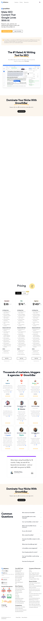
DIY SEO (16, 593)
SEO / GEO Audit (18, 579)
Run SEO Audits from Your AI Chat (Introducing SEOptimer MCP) (34, 591)
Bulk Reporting (18, 571)
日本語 (40, 576)
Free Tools (17, 595)
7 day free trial (32, 286)
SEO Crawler (17, 580)
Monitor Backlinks (18, 577)
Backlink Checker (18, 570)
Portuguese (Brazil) (32, 579)
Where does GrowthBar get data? (29, 544)
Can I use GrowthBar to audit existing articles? (30, 556)
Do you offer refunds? (27, 531)
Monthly (18, 293)
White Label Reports (19, 582)
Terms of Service (24, 617)
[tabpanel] (21, 466)
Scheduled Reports (18, 599)
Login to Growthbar (17, 31)
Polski (33, 577)
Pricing (21, 2)
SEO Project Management (20, 601)
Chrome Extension (18, 592)
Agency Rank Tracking (19, 587)
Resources (26, 2)
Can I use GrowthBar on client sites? (30, 522)
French (37, 574)
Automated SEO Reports (20, 589)
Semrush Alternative (19, 608)
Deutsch (30, 574)
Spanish (34, 574)
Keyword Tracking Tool (19, 576)
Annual (24, 293)
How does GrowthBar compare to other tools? (31, 539)
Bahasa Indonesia (32, 576)
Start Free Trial (21, 111)
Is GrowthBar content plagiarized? (29, 548)
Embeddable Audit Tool (19, 573)
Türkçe (38, 579)
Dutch (30, 577)
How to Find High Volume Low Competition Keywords (35, 606)
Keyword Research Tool (19, 574)
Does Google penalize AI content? (29, 552)
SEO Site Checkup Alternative (20, 610)
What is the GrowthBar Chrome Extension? (29, 526)
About (30, 570)
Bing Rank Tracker (18, 590)
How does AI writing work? (28, 561)
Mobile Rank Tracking (19, 598)
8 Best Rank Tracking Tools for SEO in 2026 (34, 583)
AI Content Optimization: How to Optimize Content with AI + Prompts (35, 595)
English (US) (34, 573)
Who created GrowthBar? (28, 535)
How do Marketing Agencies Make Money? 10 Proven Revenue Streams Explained (34, 600)
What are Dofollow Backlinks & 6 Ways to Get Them (35, 586)
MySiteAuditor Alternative (20, 607)
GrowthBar (17, 596)
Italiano (37, 576)
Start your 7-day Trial (7, 31)
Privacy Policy (18, 617)
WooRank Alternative (19, 611)
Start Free (6, 358)
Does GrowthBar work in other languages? (29, 517)
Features (16, 2)
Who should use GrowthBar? (28, 512)
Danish (38, 573)
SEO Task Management (19, 603)
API (16, 583)
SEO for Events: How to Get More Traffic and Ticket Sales (34, 603)
